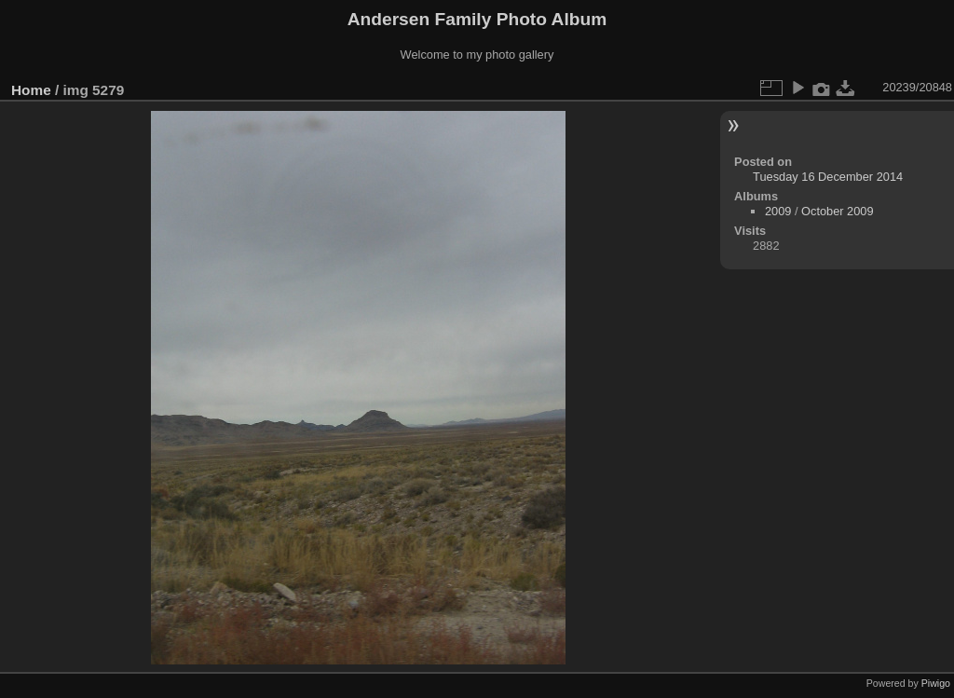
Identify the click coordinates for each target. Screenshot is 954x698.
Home (31, 90)
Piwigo (935, 683)
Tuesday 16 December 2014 (828, 177)
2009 (778, 211)
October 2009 (837, 211)
